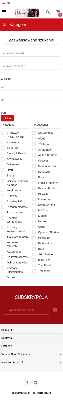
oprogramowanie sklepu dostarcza (27, 393)
